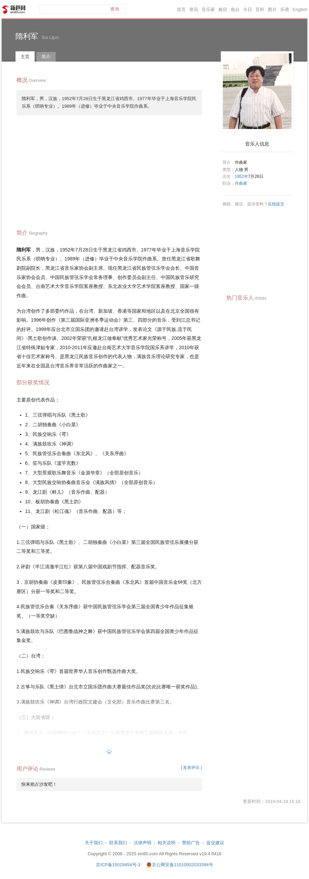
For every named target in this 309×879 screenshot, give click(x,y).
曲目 (222, 9)
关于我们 (94, 842)
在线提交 (276, 204)
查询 (114, 9)
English (300, 9)
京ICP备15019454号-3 (119, 864)
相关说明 (166, 842)
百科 (259, 9)
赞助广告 (191, 842)
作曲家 (241, 183)
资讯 (193, 9)
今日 (247, 9)
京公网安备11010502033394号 (182, 864)
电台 (235, 9)
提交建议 (215, 842)
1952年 (241, 176)
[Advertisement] (109, 170)
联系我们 (118, 842)
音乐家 (208, 9)
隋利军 (26, 36)
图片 (272, 9)
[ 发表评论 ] (191, 767)
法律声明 (142, 842)
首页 (181, 9)
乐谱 (284, 9)
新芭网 (14, 9)
